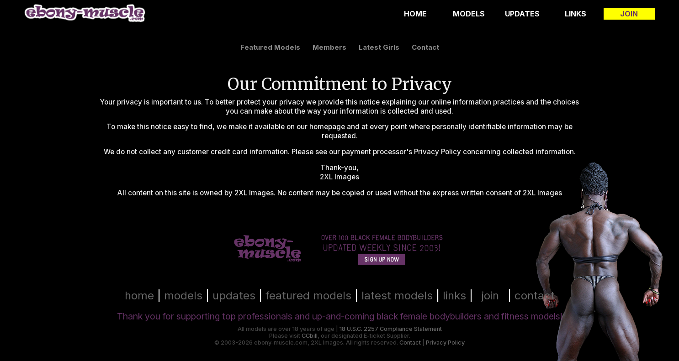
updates (233, 295)
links (454, 295)
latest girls (379, 47)
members (329, 47)
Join (629, 13)
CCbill (310, 335)
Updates (522, 13)
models (183, 295)
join (490, 295)
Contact (410, 342)
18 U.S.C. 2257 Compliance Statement (391, 328)
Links (575, 13)
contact (425, 47)
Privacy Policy (445, 342)
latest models (397, 295)
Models (469, 13)
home (139, 295)
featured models (270, 47)
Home (415, 13)
